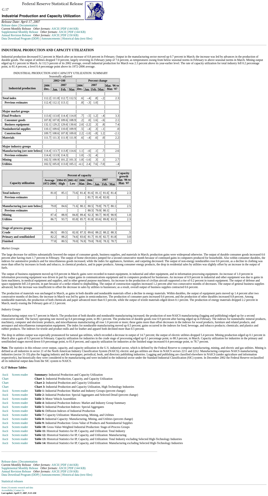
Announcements (50, 38)
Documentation (28, 25)
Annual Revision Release (16, 35)
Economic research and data (20, 487)
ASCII (55, 28)
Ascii (5, 374)
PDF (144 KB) (69, 28)
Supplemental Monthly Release (19, 31)
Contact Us (19, 490)
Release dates (9, 25)
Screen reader (20, 374)
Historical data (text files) (77, 38)
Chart (5, 378)
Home (4, 487)
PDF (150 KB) (69, 35)
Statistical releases (12, 481)
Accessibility (7, 490)
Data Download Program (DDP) (20, 38)
